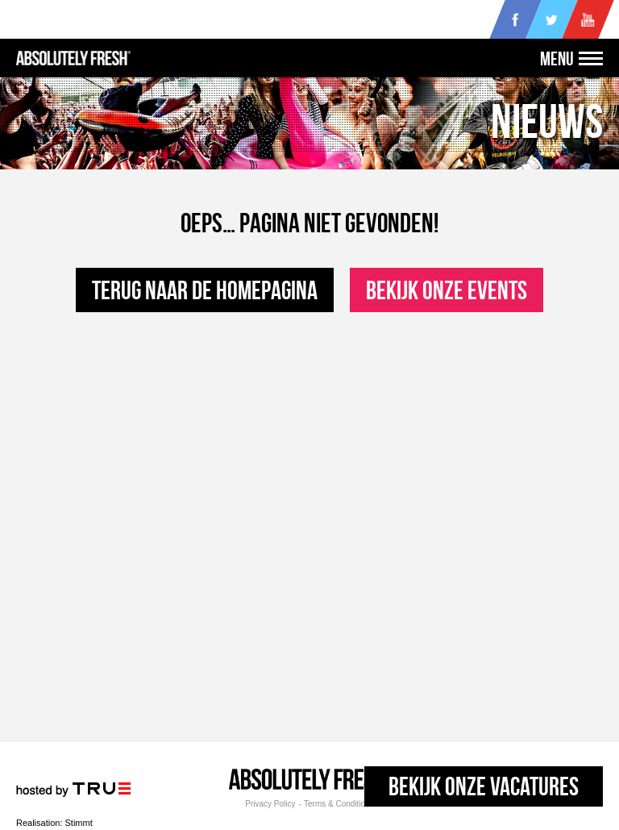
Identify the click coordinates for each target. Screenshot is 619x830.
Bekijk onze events (446, 290)
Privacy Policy (270, 804)
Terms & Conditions (339, 804)
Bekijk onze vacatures (483, 786)
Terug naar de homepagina (205, 290)
